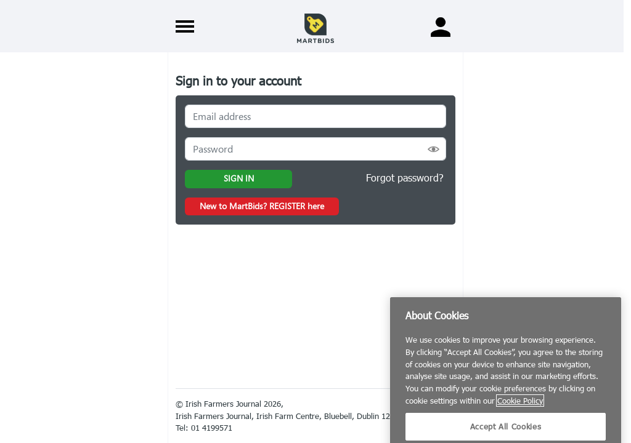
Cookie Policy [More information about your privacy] (520, 410)
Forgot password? (405, 177)
